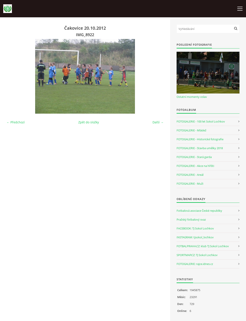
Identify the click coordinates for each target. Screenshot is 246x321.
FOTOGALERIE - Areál (190, 175)
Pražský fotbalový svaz (191, 219)
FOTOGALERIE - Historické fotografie (200, 139)
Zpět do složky (88, 122)
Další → (158, 122)
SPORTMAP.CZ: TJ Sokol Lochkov (197, 255)
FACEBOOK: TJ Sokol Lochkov (195, 228)
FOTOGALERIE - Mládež (191, 130)
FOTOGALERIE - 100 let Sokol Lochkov (201, 121)
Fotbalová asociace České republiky (199, 211)
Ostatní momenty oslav (192, 97)
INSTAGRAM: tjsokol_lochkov (195, 237)
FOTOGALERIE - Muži (190, 184)
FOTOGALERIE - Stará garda (194, 157)
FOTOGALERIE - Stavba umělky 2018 (200, 148)
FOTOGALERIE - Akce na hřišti (195, 166)
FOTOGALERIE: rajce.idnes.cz (195, 264)
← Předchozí (16, 122)
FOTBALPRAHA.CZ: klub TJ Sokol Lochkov (203, 246)
